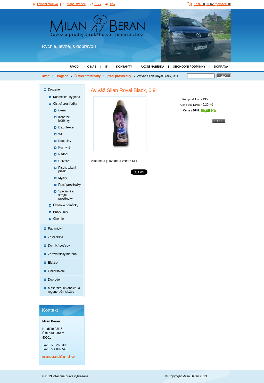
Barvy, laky (60, 212)
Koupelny (64, 141)
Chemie (58, 219)
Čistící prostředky (88, 76)
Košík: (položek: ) (212, 4)
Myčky (62, 178)
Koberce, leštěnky (64, 119)
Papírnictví (55, 228)
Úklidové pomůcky (65, 205)
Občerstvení (56, 271)
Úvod (74, 66)
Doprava (221, 66)
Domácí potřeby (59, 245)
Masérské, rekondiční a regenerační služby (64, 290)
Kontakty (124, 66)
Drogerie (62, 76)
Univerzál (64, 161)
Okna (62, 110)
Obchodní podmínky (189, 66)
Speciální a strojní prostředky (65, 195)
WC (60, 134)
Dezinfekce (65, 127)
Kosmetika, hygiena (66, 97)
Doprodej (54, 279)
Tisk (112, 4)
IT (106, 66)
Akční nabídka (152, 66)
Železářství (55, 237)
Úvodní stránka (47, 4)
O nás (91, 66)
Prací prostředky (119, 76)
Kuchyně (64, 147)
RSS (97, 4)
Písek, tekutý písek (67, 169)
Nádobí (63, 154)
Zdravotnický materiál (62, 254)
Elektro (52, 262)
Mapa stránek (76, 4)
